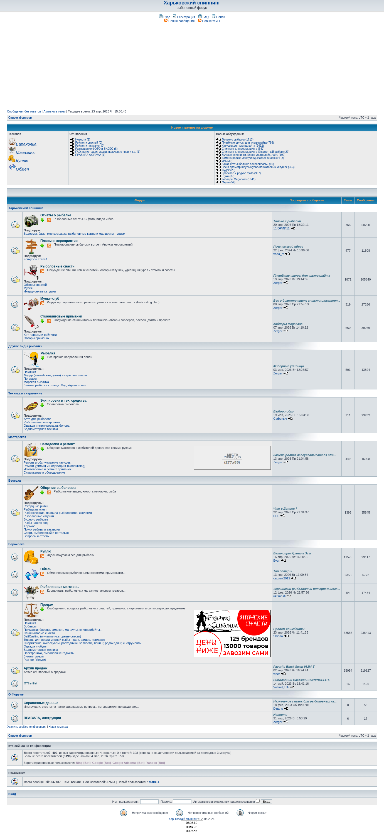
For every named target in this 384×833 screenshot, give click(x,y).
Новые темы (209, 20)
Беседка (14, 480)
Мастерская (17, 437)
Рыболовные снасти (57, 266)
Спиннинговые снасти (39, 633)
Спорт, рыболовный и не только (46, 532)
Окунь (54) (228, 182)
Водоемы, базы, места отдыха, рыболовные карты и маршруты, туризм (74, 233)
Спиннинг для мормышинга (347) (243, 148)
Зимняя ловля (34, 656)
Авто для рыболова (37, 419)
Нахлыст (30, 372)
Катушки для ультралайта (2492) (243, 145)
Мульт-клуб (49, 299)
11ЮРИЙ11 (281, 228)
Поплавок (30, 378)
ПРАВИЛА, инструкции (42, 718)
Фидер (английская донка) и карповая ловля (55, 375)
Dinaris (278, 708)
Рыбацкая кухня (35, 509)
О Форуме (16, 694)
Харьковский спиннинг (192, 3)
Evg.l (276, 560)
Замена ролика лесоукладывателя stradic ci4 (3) (253, 157)
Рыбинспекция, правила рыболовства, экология (58, 512)
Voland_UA (280, 687)
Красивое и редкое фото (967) (241, 173)
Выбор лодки (283, 411)
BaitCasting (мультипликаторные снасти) (52, 636)
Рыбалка (48, 353)
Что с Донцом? (285, 508)
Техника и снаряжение (25, 393)
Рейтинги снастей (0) (88, 142)
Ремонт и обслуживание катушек (47, 462)
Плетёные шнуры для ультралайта (301, 275)
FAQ (203, 17)
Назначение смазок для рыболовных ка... (304, 701)
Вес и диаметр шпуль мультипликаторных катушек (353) (258, 167)
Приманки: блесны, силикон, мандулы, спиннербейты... (63, 629)
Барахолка (16, 544)
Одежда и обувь (35, 646)
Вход (164, 17)
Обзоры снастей (35, 284)
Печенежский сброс (288, 246)
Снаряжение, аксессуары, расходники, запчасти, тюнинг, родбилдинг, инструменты (83, 643)
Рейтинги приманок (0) (89, 145)
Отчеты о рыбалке (55, 215)
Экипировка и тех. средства (63, 400)
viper (276, 674)
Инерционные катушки (40, 291)
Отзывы (30, 683)
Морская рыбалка (36, 382)
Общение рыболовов (58, 488)
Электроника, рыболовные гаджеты (49, 653)
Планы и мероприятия (59, 241)
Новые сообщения (179, 20)
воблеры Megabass (287, 324)
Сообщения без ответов (24, 111)
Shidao (278, 636)
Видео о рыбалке (36, 519)
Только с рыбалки (287, 221)
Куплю (45, 551)
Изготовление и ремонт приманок (47, 469)
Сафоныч (280, 418)
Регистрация (184, 17)
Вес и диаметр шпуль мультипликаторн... (306, 300)
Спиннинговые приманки (61, 316)
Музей (28, 288)
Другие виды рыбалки (25, 346)
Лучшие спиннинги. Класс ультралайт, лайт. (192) (253, 154)
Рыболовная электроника (42, 422)
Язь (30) (227, 160)
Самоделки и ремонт (57, 444)
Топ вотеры (282, 571)
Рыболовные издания (39, 516)
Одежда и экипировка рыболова (47, 425)
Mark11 (154, 782)
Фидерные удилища (288, 366)
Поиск (218, 17)
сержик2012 (281, 578)
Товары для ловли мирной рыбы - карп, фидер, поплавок (64, 639)
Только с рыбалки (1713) (237, 139)
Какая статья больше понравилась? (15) (248, 164)
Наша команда (58, 726)
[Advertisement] (192, 66)
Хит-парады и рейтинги (40, 334)
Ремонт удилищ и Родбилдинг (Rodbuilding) (54, 465)
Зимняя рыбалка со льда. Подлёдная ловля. (55, 385)
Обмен (45, 569)
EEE (276, 515)
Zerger (277, 282)
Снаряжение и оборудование (44, 472)
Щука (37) (228, 176)
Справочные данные (41, 703)
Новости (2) (82, 139)
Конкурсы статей (35, 259)
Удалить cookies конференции (26, 726)
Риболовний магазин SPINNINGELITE (301, 680)
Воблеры (30, 626)
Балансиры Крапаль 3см (292, 553)
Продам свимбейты (288, 629)
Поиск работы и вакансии (42, 529)
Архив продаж (35, 668)
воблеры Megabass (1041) (238, 179)
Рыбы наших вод (36, 522)
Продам (46, 605)
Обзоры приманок (36, 338)
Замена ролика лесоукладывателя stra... (304, 455)
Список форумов (20, 117)
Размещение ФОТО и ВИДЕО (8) (96, 148)
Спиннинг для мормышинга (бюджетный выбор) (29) (255, 151)
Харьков (29, 526)
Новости (280, 714)
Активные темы (54, 111)
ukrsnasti (279, 596)
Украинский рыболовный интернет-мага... (306, 589)
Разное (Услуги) (35, 659)
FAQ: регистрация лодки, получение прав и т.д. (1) (107, 151)
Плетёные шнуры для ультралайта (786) (248, 142)
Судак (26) (228, 170)
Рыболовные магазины (59, 587)
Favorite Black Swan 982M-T (293, 666)
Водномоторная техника (41, 429)
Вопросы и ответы (37, 536)
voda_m (278, 254)
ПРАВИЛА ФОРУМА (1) (90, 154)
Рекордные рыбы (36, 506)
